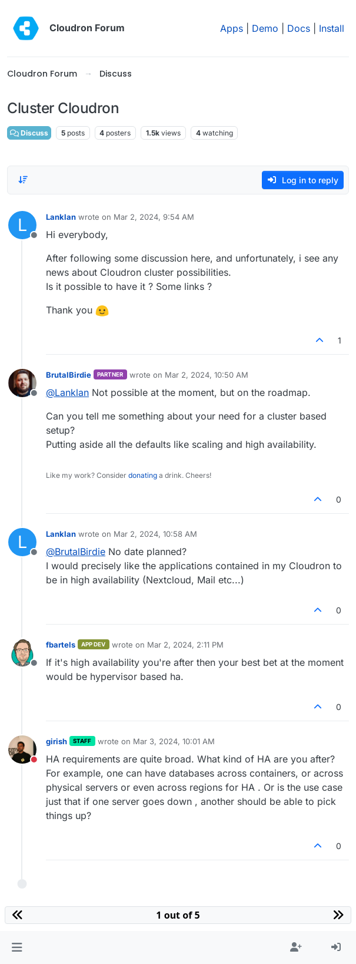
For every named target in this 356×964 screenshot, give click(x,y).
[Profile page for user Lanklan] (22, 225)
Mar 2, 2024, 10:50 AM (206, 374)
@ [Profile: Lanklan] (67, 392)
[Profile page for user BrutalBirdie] (22, 383)
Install (331, 28)
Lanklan (61, 217)
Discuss (29, 132)
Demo (265, 28)
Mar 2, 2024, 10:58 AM (155, 534)
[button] (17, 947)
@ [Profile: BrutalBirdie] (75, 551)
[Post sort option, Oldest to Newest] (23, 180)
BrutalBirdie (68, 374)
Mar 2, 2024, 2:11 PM (185, 644)
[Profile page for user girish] (22, 749)
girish (56, 741)
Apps (231, 28)
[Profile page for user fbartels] (22, 653)
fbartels (60, 644)
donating (142, 475)
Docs (298, 28)
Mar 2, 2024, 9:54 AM (154, 217)
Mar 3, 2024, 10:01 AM (174, 741)
